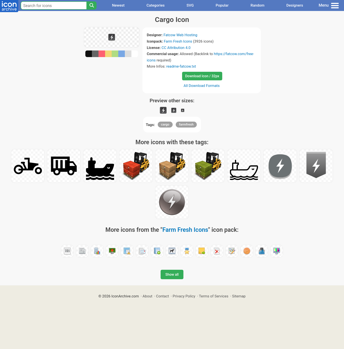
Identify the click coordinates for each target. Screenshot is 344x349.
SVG (190, 5)
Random (257, 5)
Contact (162, 296)
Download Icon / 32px (202, 76)
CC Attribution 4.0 (175, 47)
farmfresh (186, 124)
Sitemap (239, 296)
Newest (118, 5)
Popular (222, 5)
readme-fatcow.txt (181, 66)
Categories (156, 5)
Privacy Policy (184, 296)
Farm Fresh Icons (178, 41)
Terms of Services (213, 296)
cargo (165, 124)
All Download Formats (202, 85)
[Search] (91, 5)
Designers (294, 5)
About (147, 296)
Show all (172, 274)
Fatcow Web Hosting (180, 35)
